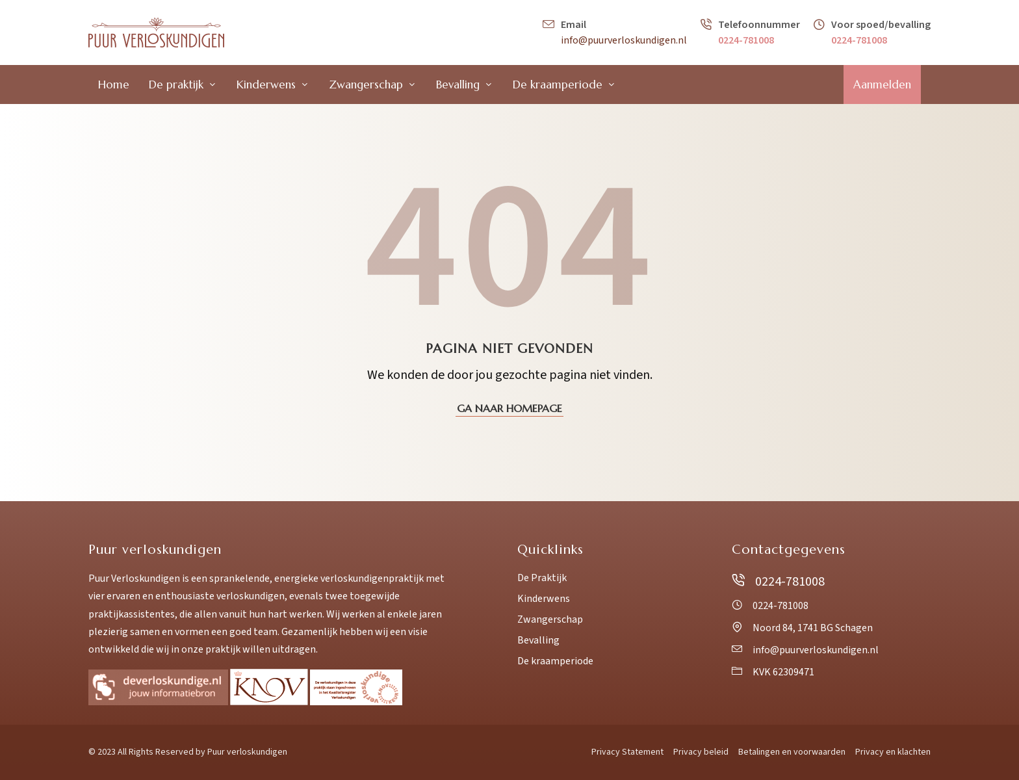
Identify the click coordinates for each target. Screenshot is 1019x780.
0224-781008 (746, 40)
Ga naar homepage (509, 408)
